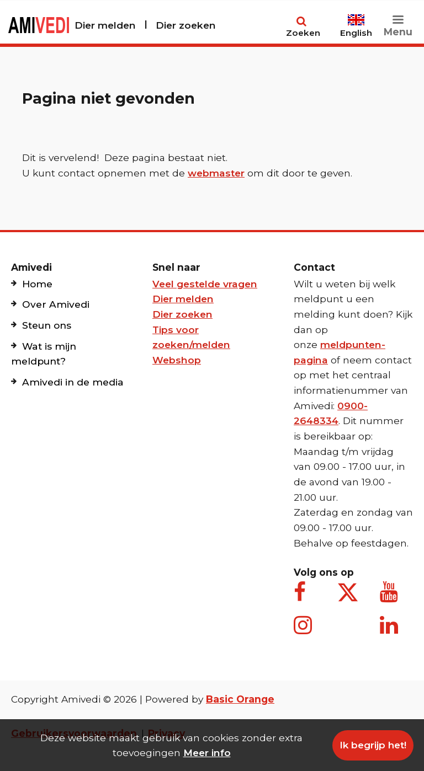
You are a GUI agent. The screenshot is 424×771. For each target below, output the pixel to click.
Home (37, 284)
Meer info (207, 752)
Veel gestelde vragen (204, 284)
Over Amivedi (55, 304)
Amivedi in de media (73, 382)
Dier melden (105, 25)
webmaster (216, 173)
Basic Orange (240, 699)
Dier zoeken (186, 25)
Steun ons (46, 325)
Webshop (176, 360)
